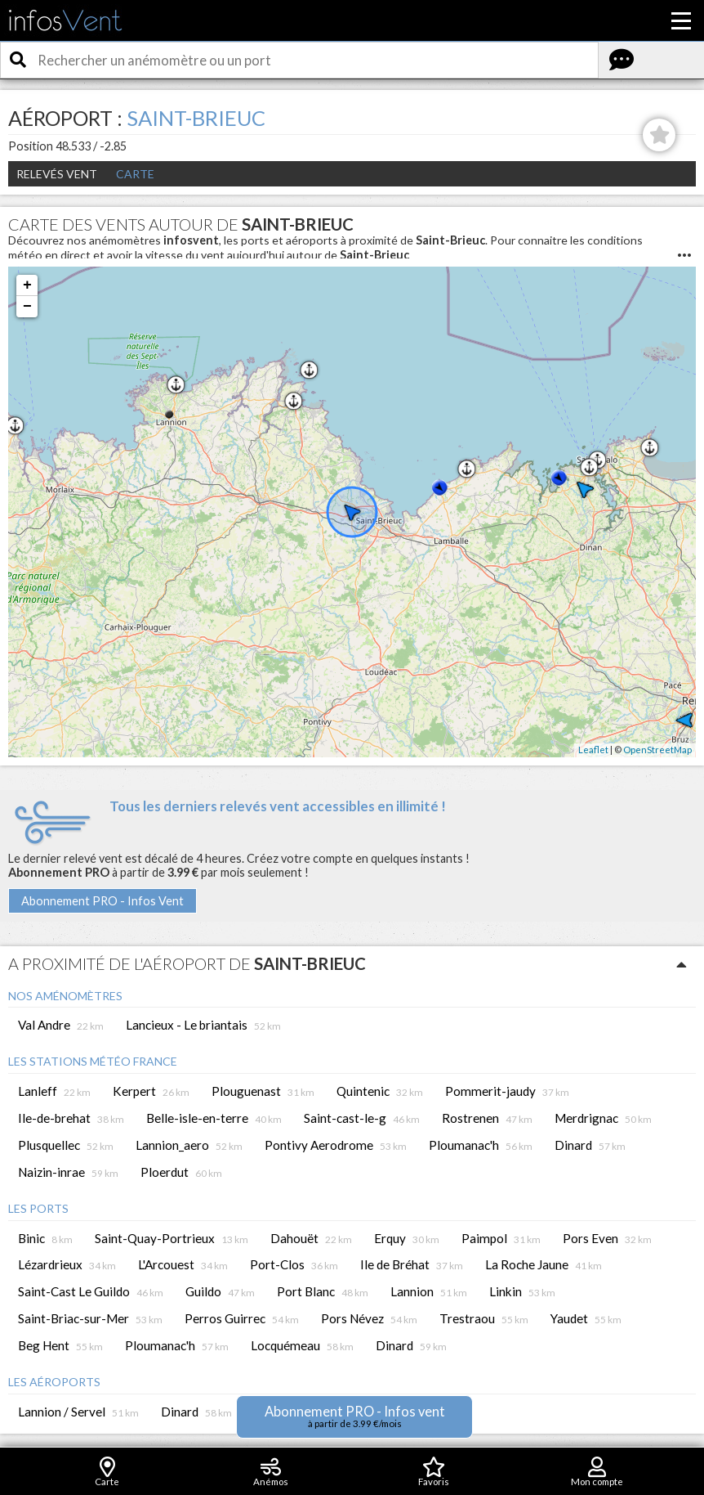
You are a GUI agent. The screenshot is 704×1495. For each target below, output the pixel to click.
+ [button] (27, 285)
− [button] (27, 307)
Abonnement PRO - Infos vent (355, 1416)
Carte (135, 174)
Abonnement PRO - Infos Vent (102, 901)
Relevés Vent (56, 174)
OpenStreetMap (657, 749)
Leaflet (593, 749)
